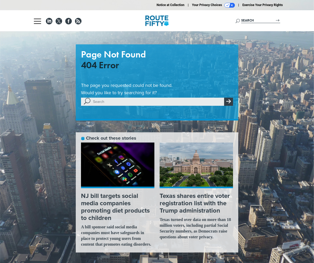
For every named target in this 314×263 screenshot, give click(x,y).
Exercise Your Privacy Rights (262, 5)
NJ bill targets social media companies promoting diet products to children (115, 207)
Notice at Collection (170, 5)
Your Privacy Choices (213, 5)
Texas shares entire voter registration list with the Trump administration (195, 203)
